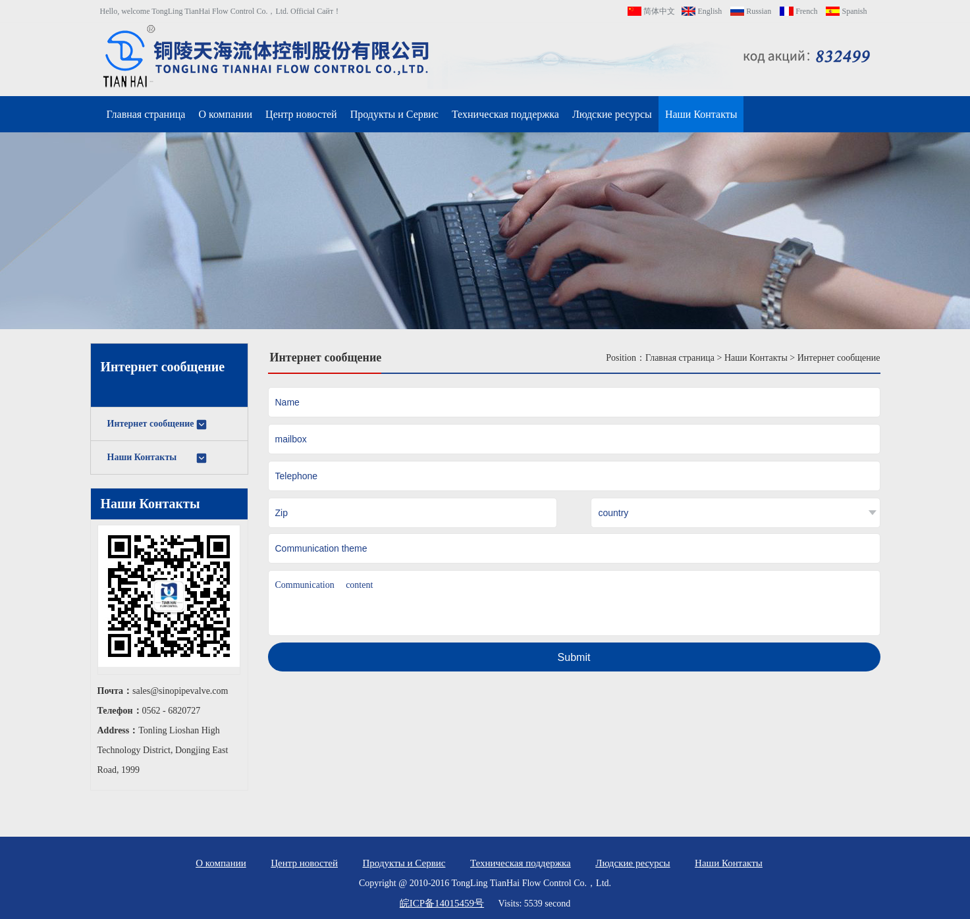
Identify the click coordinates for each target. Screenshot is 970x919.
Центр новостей (301, 114)
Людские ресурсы (612, 114)
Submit (574, 657)
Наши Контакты (701, 114)
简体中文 (651, 11)
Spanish (846, 11)
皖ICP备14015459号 (442, 903)
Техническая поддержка (505, 114)
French (798, 11)
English (702, 11)
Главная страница (146, 114)
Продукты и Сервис (394, 114)
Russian (750, 11)
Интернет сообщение (157, 424)
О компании (225, 114)
